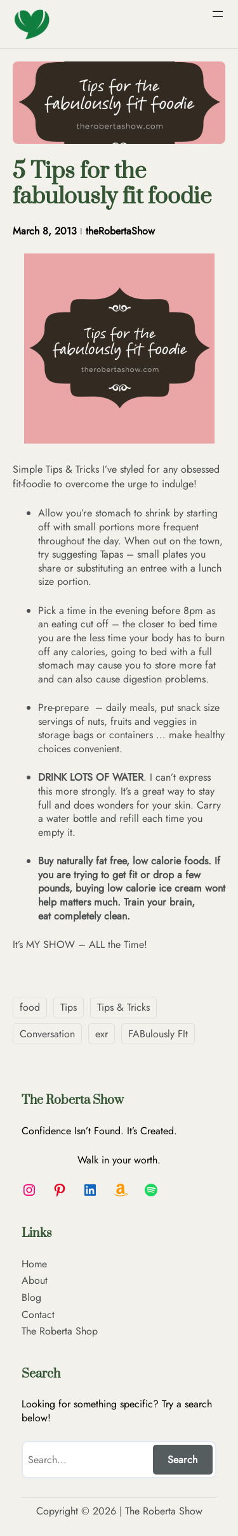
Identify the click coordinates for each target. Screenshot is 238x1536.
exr (101, 1034)
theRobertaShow (120, 231)
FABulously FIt (158, 1034)
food (30, 1007)
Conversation (47, 1034)
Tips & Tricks (123, 1007)
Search (182, 1459)
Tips (68, 1007)
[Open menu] (217, 14)
